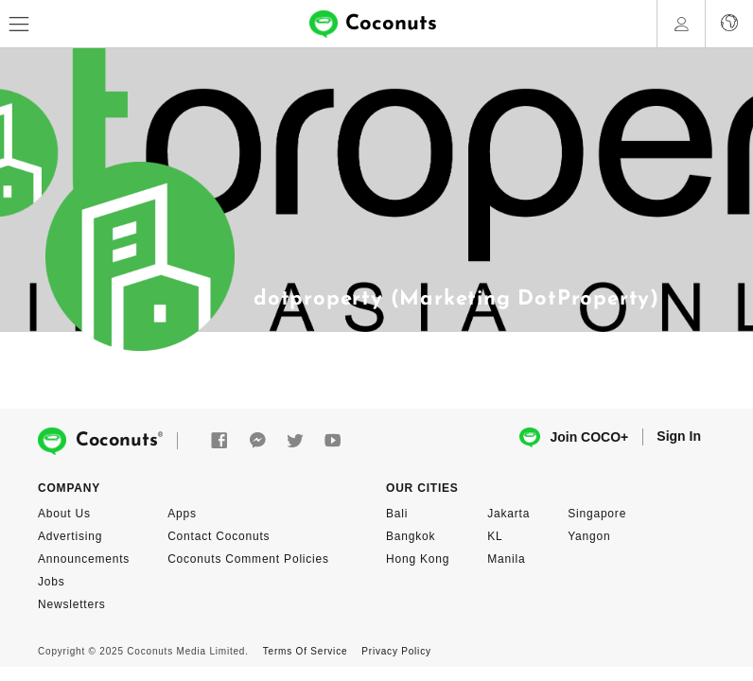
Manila (506, 559)
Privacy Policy (395, 651)
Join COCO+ (573, 437)
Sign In (679, 436)
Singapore (597, 513)
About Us (64, 513)
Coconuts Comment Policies (248, 559)
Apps (182, 513)
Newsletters (71, 604)
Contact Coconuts (218, 536)
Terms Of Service (305, 651)
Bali (397, 513)
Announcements (84, 559)
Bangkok (410, 536)
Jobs (51, 581)
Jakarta (508, 513)
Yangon (589, 536)
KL (494, 536)
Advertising (70, 536)
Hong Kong (417, 559)
